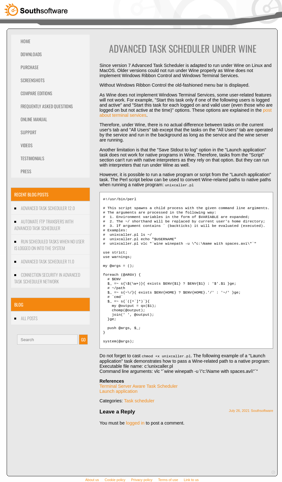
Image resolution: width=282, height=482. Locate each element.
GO (83, 339)
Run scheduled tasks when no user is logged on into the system (49, 244)
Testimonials (32, 158)
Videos (27, 145)
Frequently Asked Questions (47, 106)
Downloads (31, 54)
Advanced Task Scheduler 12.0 (48, 208)
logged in (135, 443)
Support (28, 132)
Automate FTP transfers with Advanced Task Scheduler (44, 224)
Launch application (118, 411)
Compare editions (36, 93)
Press (26, 171)
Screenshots (33, 80)
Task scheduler (139, 421)
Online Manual (34, 119)
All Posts (29, 318)
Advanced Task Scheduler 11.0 (47, 261)
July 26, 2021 (239, 431)
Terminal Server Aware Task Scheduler (138, 406)
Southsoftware (262, 431)
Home (25, 41)
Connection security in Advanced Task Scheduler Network (47, 278)
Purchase (30, 67)
